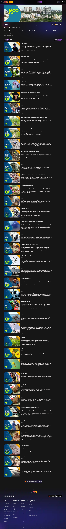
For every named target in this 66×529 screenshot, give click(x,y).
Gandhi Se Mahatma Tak (33, 515)
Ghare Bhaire (31, 516)
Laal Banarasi (6, 506)
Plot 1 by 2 (22, 508)
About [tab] (11, 39)
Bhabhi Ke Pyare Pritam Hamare (8, 512)
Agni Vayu (5, 521)
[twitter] (7, 496)
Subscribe (11, 1)
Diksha (30, 513)
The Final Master (15, 517)
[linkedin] (9, 496)
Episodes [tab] (6, 39)
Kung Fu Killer (15, 508)
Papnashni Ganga (7, 508)
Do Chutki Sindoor (7, 513)
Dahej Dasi (6, 501)
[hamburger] (1, 1)
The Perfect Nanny (15, 511)
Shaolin (14, 514)
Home (30, 1)
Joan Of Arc (14, 506)
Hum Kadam (6, 518)
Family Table (23, 506)
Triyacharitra (31, 507)
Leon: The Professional (16, 509)
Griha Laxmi (23, 501)
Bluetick (22, 509)
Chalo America (31, 510)
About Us (24, 496)
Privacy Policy (35, 496)
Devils (13, 501)
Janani (5, 516)
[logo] (33, 492)
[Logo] (5, 2)
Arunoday (30, 509)
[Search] (62, 2)
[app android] (51, 496)
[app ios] (58, 496)
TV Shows (39, 1)
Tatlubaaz (22, 503)
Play (6, 24)
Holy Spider (14, 503)
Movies (34, 1)
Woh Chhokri (31, 504)
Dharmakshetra (6, 503)
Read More (22, 77)
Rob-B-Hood (14, 512)
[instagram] (13, 496)
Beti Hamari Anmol (7, 515)
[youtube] (11, 496)
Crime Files (6, 509)
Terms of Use (30, 496)
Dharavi (30, 512)
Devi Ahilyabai (31, 502)
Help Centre (41, 496)
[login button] (64, 1)
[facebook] (5, 496)
